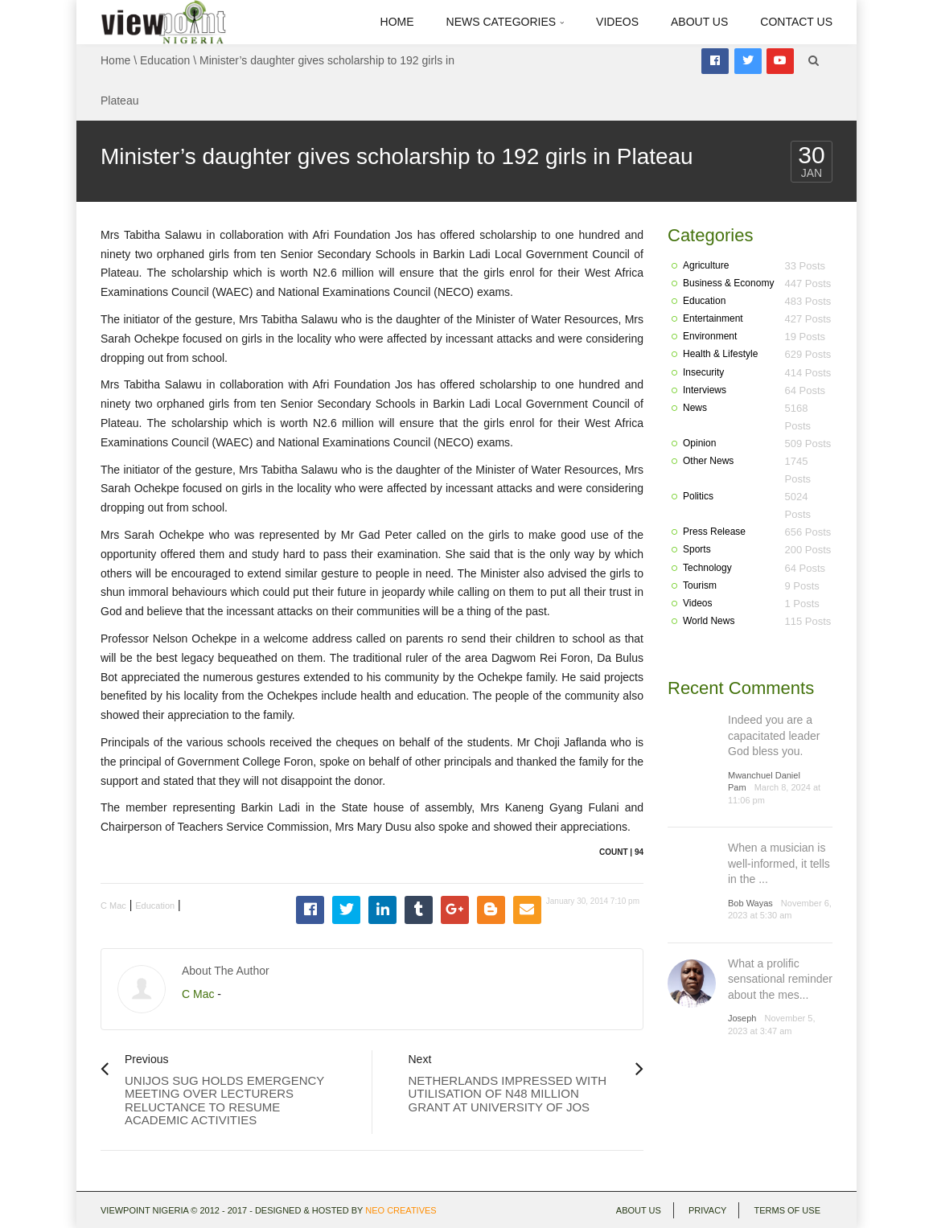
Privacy (707, 1210)
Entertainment (713, 318)
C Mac (113, 905)
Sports (697, 549)
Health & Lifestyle (720, 353)
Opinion (699, 443)
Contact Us (796, 21)
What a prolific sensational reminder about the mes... (780, 979)
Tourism (700, 585)
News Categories (505, 21)
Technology (707, 567)
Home (397, 21)
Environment (710, 336)
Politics (698, 496)
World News (708, 620)
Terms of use (787, 1210)
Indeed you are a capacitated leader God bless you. (774, 735)
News (695, 407)
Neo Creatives (400, 1210)
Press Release (714, 531)
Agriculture (706, 265)
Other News (708, 460)
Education (165, 60)
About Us (699, 21)
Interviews (704, 390)
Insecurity (703, 372)
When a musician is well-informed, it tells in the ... (779, 863)
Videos (617, 21)
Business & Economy (728, 283)
